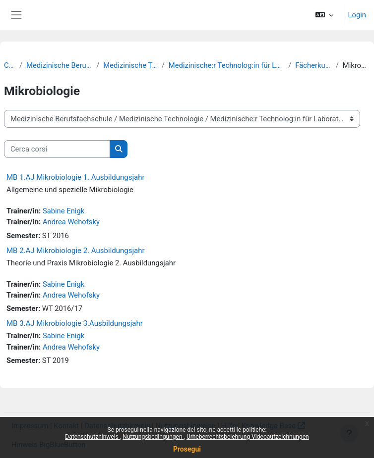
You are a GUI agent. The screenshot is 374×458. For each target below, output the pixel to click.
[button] (324, 15)
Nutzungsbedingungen (153, 436)
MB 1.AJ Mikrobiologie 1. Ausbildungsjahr (75, 177)
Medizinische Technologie (130, 65)
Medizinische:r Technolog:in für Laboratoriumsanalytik (226, 65)
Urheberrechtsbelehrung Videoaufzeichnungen (248, 436)
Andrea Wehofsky (71, 221)
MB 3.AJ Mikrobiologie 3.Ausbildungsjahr (74, 323)
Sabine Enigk (63, 210)
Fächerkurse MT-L (313, 65)
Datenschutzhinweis (92, 436)
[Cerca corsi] (57, 149)
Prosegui (187, 449)
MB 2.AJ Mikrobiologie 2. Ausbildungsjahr (75, 250)
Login (357, 14)
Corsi (9, 65)
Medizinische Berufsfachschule (59, 65)
